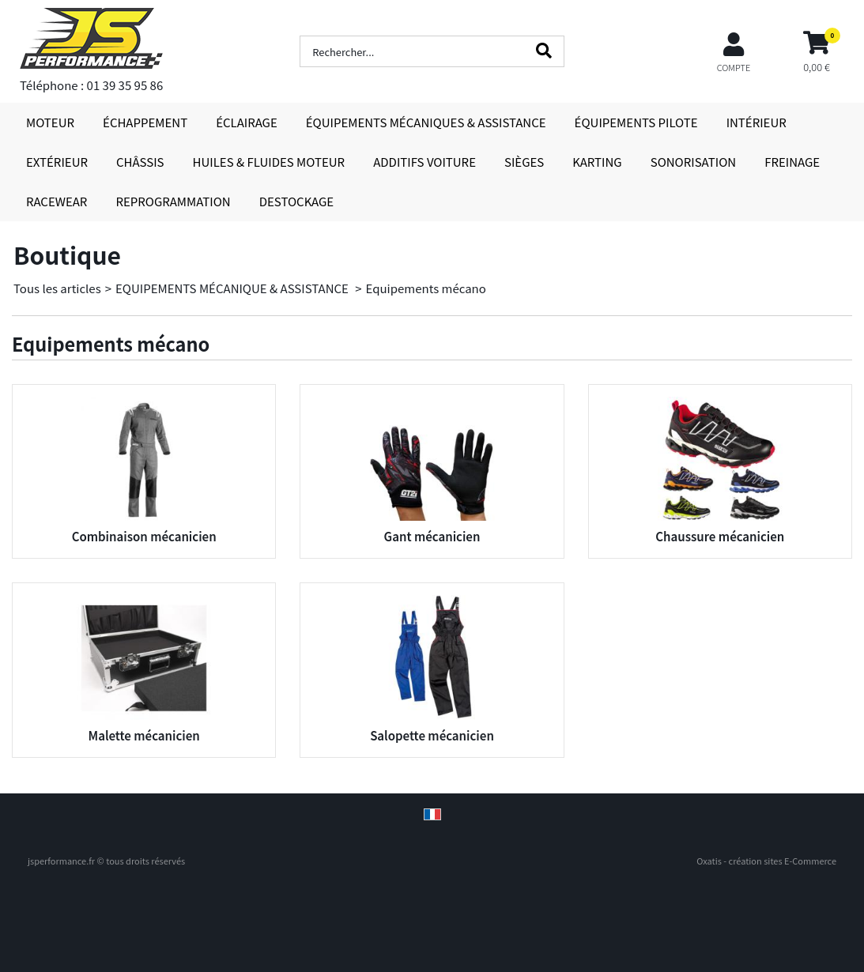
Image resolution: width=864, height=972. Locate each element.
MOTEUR (50, 122)
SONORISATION (693, 161)
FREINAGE (792, 161)
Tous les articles (57, 288)
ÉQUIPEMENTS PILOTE (636, 122)
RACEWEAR (56, 201)
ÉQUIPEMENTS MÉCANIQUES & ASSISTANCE (426, 122)
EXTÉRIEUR (57, 161)
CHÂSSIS (140, 161)
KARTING (596, 161)
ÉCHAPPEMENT (145, 122)
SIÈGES (524, 161)
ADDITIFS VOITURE (424, 161)
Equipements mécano (426, 288)
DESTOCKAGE (296, 201)
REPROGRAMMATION (172, 201)
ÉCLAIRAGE (246, 122)
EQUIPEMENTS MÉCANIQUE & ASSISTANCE (233, 288)
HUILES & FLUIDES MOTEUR (269, 161)
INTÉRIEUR (756, 122)
